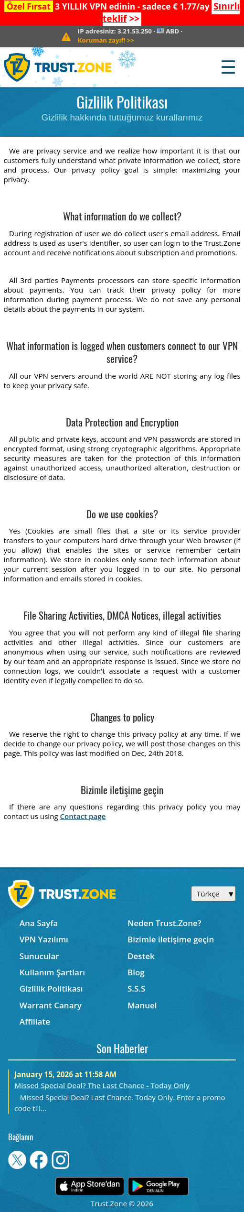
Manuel (142, 1005)
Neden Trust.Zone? (164, 922)
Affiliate (35, 1021)
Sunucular (39, 955)
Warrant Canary (51, 1005)
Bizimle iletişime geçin (170, 939)
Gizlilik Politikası (51, 988)
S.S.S (136, 988)
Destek (141, 955)
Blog (136, 972)
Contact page (83, 816)
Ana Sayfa (39, 922)
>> (106, 40)
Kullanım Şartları (52, 972)
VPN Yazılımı (44, 939)
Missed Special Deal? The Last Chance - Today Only (102, 1085)
